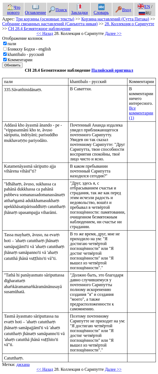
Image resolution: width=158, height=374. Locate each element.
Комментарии (20, 59)
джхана (23, 364)
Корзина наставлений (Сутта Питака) (115, 19)
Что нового (13, 10)
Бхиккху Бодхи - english (29, 49)
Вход (123, 10)
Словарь (101, 10)
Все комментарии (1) (141, 113)
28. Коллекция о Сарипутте (129, 23)
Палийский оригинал (112, 70)
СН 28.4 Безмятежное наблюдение (39, 28)
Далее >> (113, 33)
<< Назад (44, 33)
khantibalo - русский (26, 54)
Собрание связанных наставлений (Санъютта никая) (50, 23)
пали (12, 43)
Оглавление (35, 10)
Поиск (58, 10)
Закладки (79, 10)
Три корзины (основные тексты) (45, 19)
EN (144, 6)
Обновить (12, 65)
